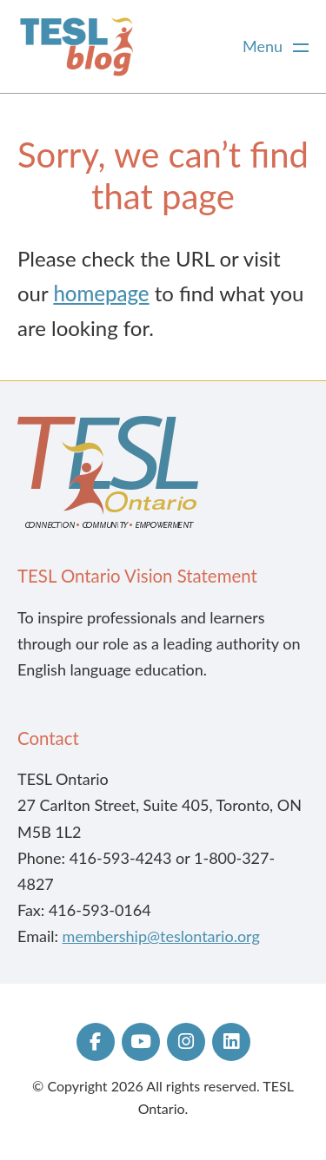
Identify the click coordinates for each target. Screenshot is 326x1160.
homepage (101, 293)
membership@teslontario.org (161, 936)
